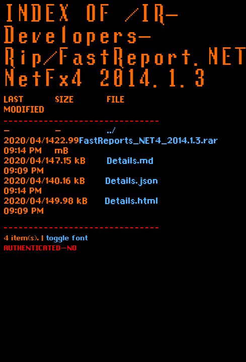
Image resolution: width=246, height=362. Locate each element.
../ (111, 132)
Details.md (130, 162)
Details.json (132, 182)
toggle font (67, 239)
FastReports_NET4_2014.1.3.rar (148, 142)
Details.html (131, 202)
